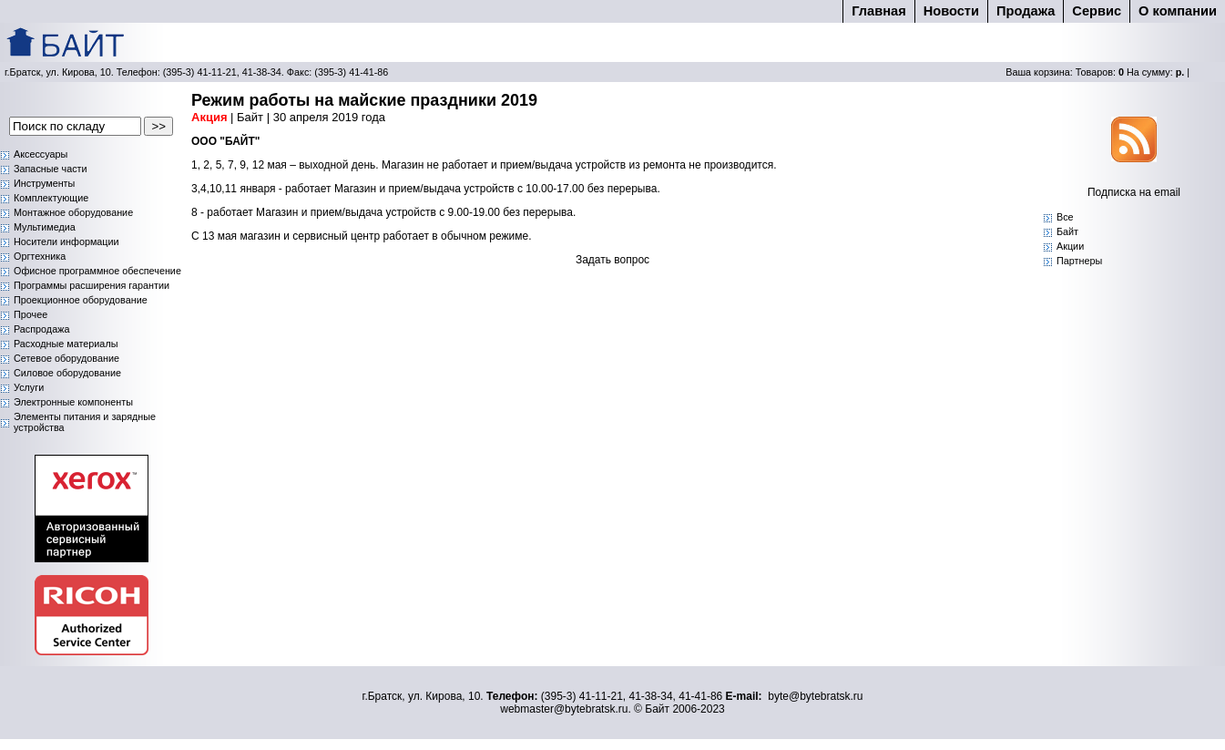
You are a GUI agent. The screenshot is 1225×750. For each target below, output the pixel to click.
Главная (878, 11)
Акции (1070, 246)
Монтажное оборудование (73, 212)
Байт (1067, 231)
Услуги (29, 387)
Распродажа (41, 329)
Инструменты (44, 183)
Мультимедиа (45, 226)
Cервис (1096, 11)
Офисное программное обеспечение (97, 270)
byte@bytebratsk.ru (815, 696)
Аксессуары (40, 154)
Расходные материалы (65, 343)
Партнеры (1079, 260)
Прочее (30, 314)
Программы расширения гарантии (91, 285)
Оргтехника (40, 256)
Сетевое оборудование (66, 358)
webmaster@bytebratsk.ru (564, 709)
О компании (1177, 11)
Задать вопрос (612, 259)
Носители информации (66, 241)
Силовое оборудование (67, 372)
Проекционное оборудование (81, 299)
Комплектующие (51, 197)
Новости (951, 11)
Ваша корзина (1038, 72)
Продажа (1025, 11)
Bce (1065, 216)
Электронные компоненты (73, 401)
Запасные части (50, 168)
